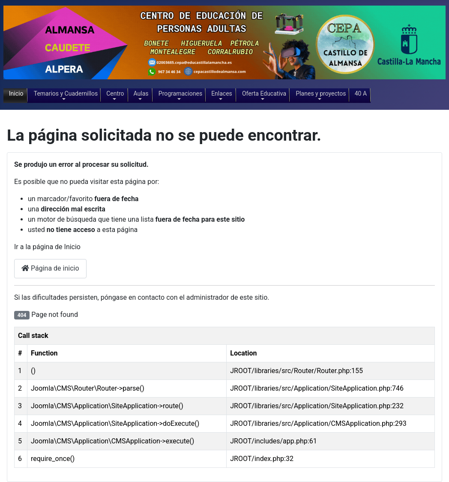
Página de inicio (50, 268)
